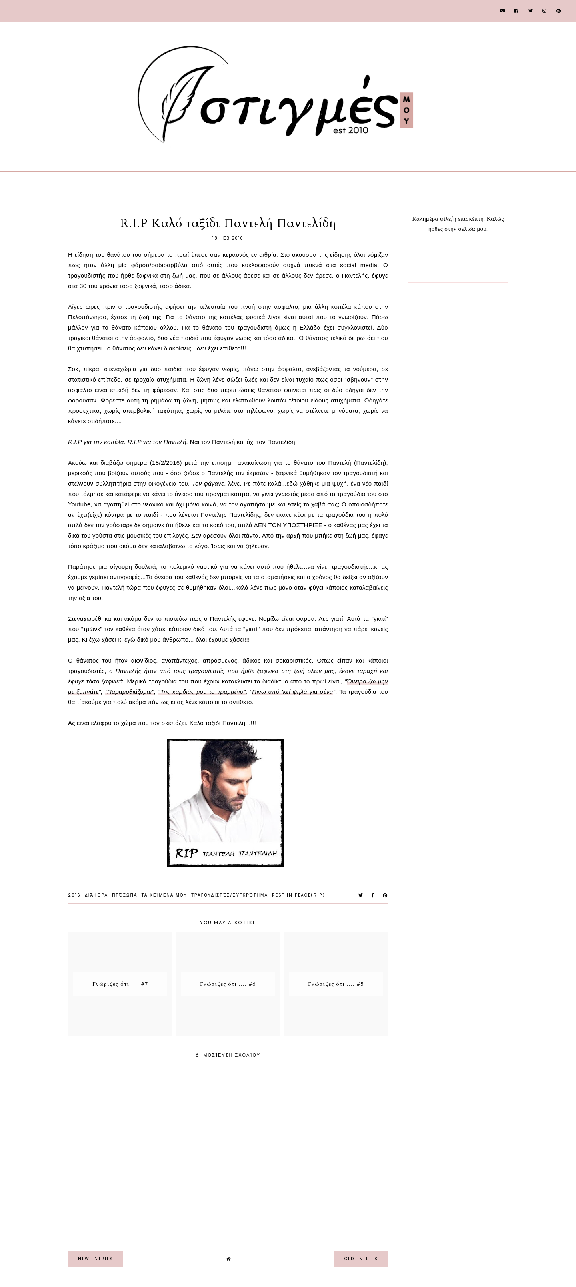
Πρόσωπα (124, 895)
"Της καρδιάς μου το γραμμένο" (202, 691)
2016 (74, 895)
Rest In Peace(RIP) (298, 895)
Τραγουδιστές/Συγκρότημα (229, 895)
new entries (95, 1259)
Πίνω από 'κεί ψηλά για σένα (292, 691)
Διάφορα (96, 895)
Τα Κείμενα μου (164, 895)
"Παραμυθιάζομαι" (129, 691)
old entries (361, 1259)
